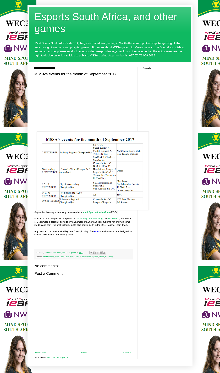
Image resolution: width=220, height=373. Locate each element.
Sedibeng (82, 218)
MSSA (78, 257)
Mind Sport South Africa (64, 257)
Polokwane (113, 218)
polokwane (86, 257)
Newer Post (40, 352)
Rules (101, 257)
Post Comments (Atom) (57, 357)
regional (95, 257)
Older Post (126, 352)
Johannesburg (95, 218)
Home (84, 352)
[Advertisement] (83, 103)
